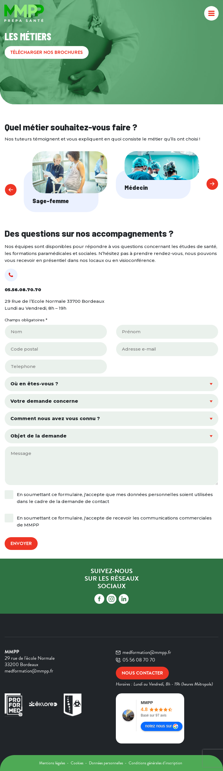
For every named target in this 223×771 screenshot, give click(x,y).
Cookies (77, 763)
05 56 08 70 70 (135, 660)
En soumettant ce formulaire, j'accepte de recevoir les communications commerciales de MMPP (114, 521)
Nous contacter (142, 673)
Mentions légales (52, 763)
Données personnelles (106, 763)
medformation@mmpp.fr (143, 652)
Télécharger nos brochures (46, 52)
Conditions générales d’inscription (155, 763)
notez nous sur (161, 726)
